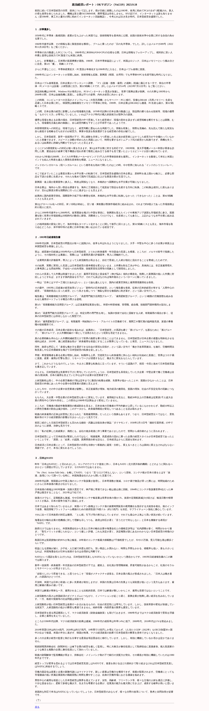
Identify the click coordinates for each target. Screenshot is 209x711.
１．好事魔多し (43, 29)
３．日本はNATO (44, 458)
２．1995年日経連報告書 (47, 237)
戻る (37, 707)
